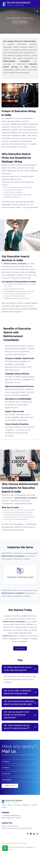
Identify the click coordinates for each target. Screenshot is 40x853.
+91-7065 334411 (12, 826)
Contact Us (20, 648)
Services (17, 805)
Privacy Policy (6, 843)
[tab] (20, 669)
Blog (4, 807)
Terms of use (16, 843)
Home (15, 22)
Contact (34, 805)
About (10, 805)
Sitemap (24, 843)
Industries (26, 805)
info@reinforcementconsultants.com (19, 828)
